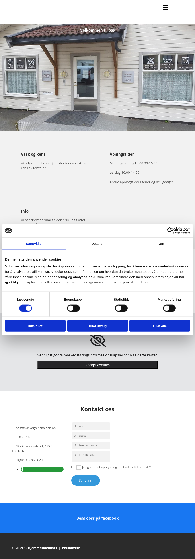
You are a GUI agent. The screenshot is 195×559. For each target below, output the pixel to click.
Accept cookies (97, 364)
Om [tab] (161, 243)
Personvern (71, 548)
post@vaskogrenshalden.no (36, 428)
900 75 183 (23, 437)
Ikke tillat (35, 326)
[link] (97, 340)
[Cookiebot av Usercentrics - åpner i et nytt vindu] (170, 230)
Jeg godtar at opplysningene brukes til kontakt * (116, 467)
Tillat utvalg (97, 326)
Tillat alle (160, 326)
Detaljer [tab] (97, 243)
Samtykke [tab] (34, 243)
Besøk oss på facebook (97, 518)
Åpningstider (122, 154)
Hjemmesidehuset (42, 548)
